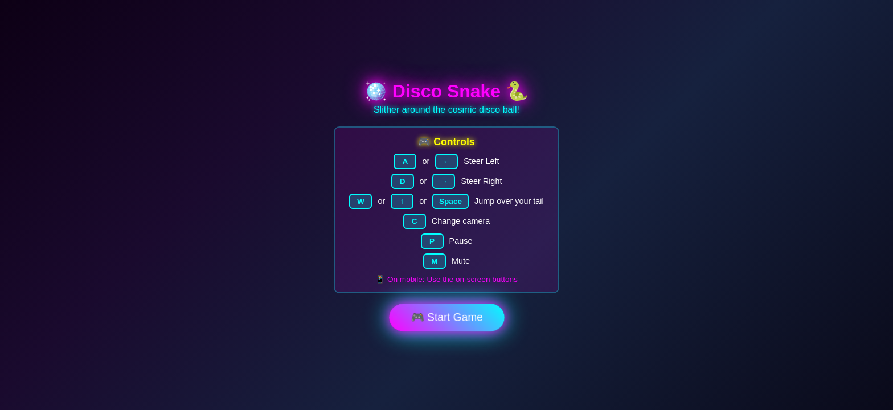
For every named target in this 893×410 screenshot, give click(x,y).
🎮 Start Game (446, 317)
